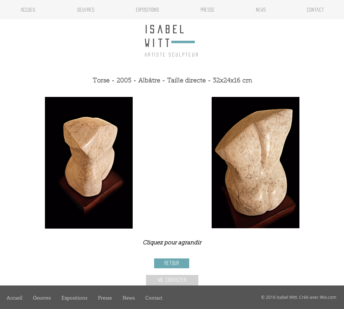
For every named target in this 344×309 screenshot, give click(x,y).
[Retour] (171, 263)
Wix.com (328, 297)
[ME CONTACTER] (172, 280)
